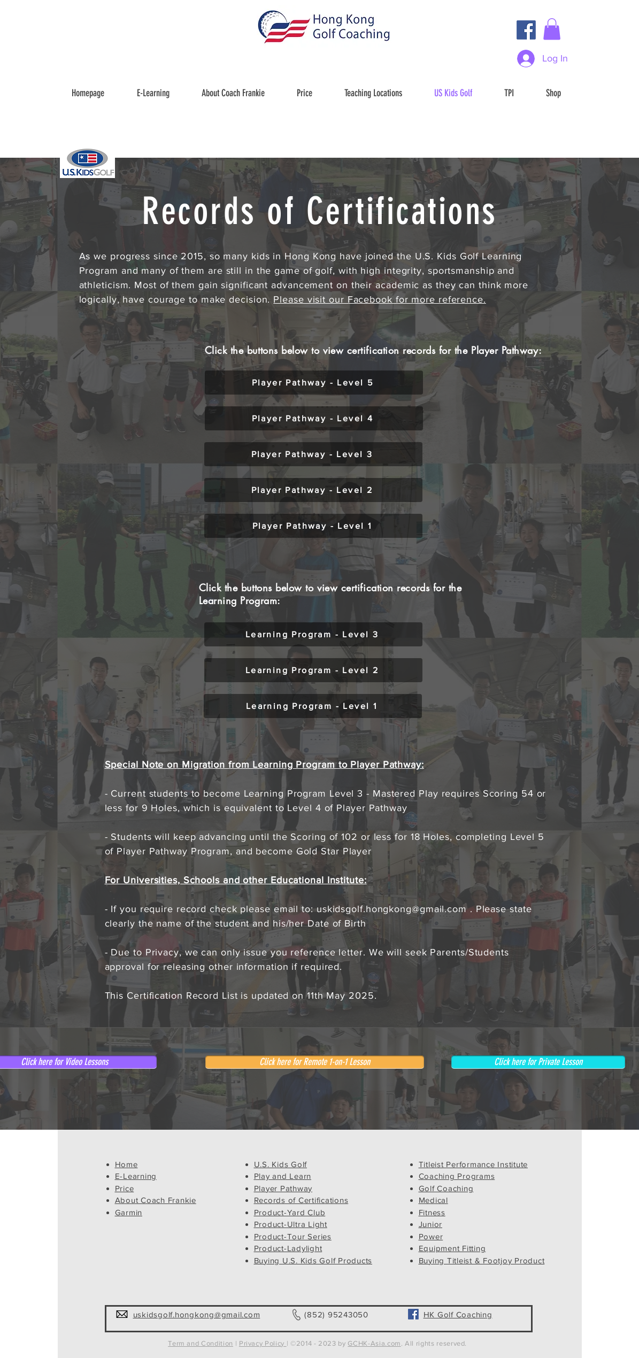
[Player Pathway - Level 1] (313, 526)
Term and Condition (200, 1343)
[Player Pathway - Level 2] (313, 490)
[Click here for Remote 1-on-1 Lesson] (314, 1062)
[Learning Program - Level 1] (313, 706)
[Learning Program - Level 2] (313, 670)
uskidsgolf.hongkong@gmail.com (392, 909)
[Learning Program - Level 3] (313, 634)
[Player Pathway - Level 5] (314, 383)
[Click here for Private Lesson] (538, 1062)
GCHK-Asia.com (374, 1343)
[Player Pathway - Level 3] (313, 454)
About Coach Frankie (155, 1200)
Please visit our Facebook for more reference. (379, 299)
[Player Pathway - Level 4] (314, 418)
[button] (552, 29)
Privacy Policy (263, 1343)
